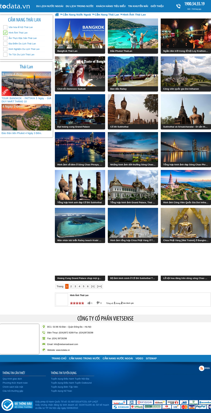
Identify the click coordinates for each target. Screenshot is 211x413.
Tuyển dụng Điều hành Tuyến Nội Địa (70, 378)
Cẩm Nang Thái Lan (24, 20)
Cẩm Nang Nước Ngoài (118, 358)
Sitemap (151, 358)
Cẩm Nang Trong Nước (84, 358)
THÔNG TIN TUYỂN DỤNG (63, 373)
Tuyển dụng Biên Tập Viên (64, 387)
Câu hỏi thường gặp (13, 391)
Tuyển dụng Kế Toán (61, 391)
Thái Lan (26, 67)
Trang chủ (59, 358)
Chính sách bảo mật (13, 387)
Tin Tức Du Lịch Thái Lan (21, 54)
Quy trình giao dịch (12, 378)
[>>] (99, 286)
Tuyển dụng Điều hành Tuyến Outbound (71, 382)
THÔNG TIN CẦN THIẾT (13, 373)
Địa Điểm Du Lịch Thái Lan (22, 43)
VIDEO (139, 358)
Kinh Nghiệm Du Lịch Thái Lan (24, 49)
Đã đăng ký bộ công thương (17, 404)
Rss (201, 368)
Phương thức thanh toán (15, 382)
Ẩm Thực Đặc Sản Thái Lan (23, 38)
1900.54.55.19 (194, 3)
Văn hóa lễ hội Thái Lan (21, 27)
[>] (92, 286)
